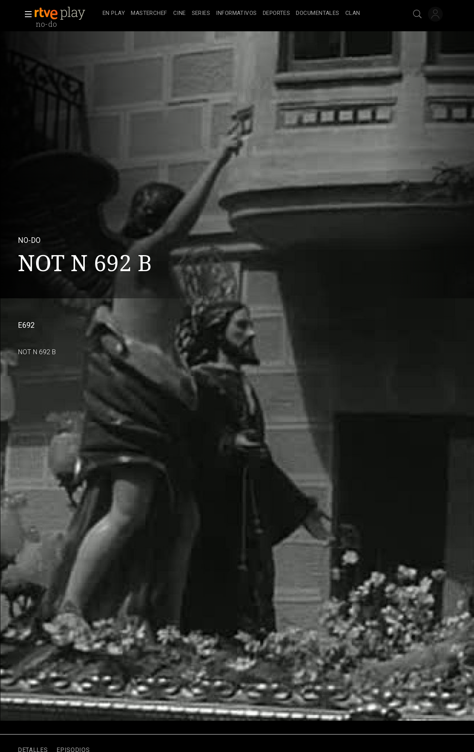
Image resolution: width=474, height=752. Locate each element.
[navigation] (245, 13)
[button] (26, 14)
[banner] (67, 13)
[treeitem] (114, 13)
